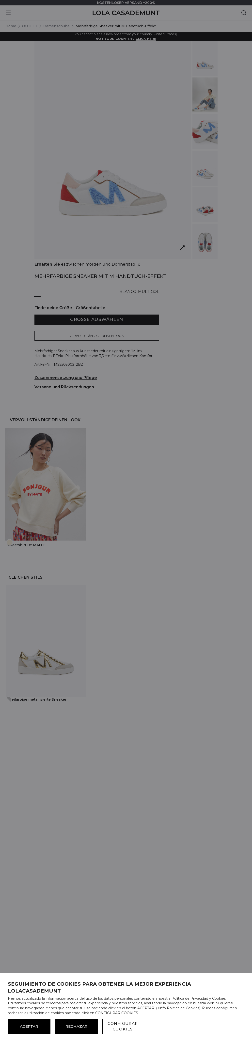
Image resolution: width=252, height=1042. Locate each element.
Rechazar (76, 1026)
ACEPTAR (29, 1026)
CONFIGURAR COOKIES (123, 1026)
